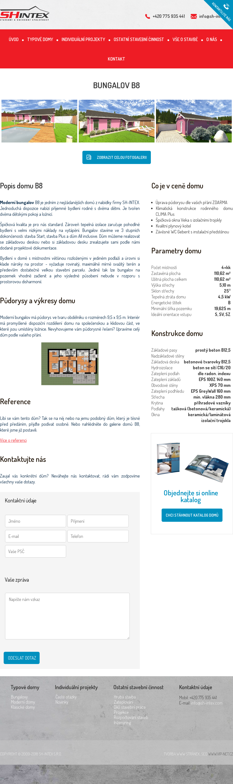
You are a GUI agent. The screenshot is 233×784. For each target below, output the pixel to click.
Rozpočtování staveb (131, 717)
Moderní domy (23, 702)
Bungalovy (19, 696)
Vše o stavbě (185, 39)
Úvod (14, 39)
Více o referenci (13, 440)
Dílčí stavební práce (130, 707)
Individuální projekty (83, 39)
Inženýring (122, 722)
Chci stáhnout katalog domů (192, 515)
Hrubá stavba (125, 696)
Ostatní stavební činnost (139, 39)
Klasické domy (23, 707)
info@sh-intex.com (206, 703)
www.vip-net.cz (220, 753)
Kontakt (116, 59)
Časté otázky (66, 696)
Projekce (121, 712)
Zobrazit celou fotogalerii (117, 157)
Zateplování (123, 702)
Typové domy (40, 39)
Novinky (61, 702)
